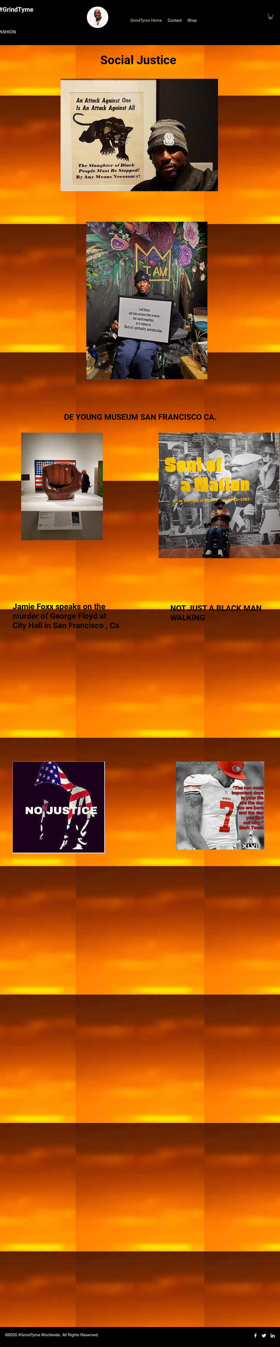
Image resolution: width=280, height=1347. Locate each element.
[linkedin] (272, 1335)
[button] (270, 16)
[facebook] (255, 1335)
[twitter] (264, 1335)
